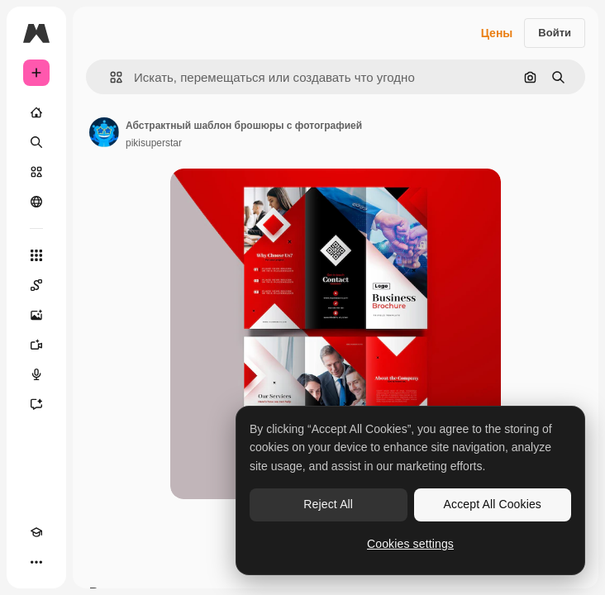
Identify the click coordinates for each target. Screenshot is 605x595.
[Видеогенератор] (36, 344)
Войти (554, 32)
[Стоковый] (36, 172)
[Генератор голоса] (36, 374)
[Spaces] (36, 285)
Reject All (328, 504)
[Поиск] (36, 142)
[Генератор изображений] (36, 315)
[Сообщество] (36, 201)
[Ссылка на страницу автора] (104, 132)
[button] (109, 77)
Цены (497, 33)
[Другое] (36, 562)
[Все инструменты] (36, 255)
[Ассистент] (36, 404)
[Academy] (36, 532)
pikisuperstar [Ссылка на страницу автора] (154, 143)
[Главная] (36, 112)
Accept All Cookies (492, 504)
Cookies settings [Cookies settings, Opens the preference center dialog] (410, 543)
